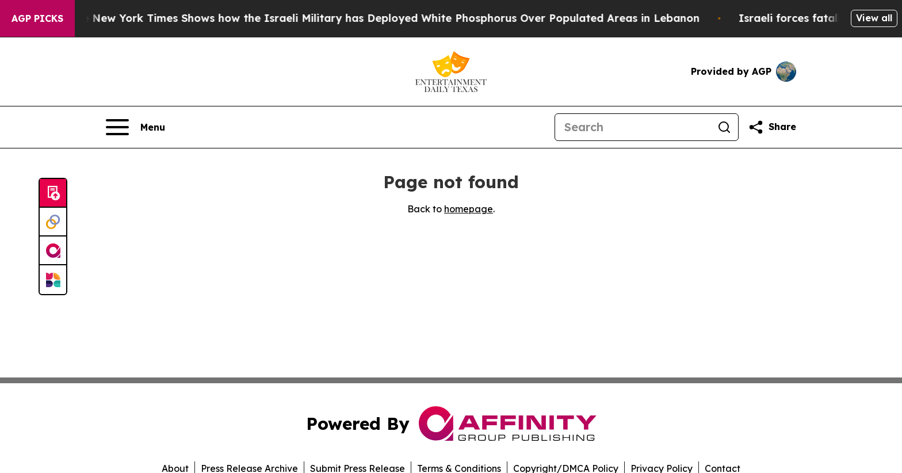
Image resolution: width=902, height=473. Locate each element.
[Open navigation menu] (135, 127)
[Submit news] (53, 193)
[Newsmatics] (53, 279)
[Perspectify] (53, 222)
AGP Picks (37, 18)
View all (874, 18)
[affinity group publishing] (53, 250)
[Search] (632, 127)
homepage (468, 209)
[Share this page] (772, 127)
